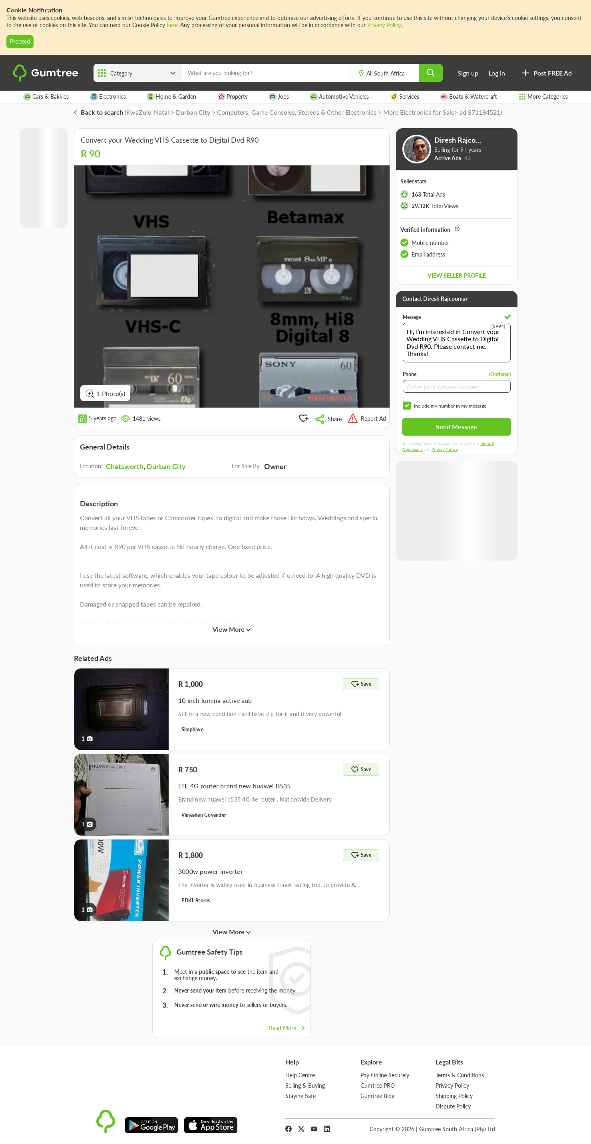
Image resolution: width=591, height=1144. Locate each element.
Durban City (166, 466)
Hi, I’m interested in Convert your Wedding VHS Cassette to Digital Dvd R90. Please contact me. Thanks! (457, 342)
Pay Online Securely (384, 1074)
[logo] (47, 79)
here (172, 25)
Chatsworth (124, 466)
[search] (431, 73)
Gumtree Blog (377, 1095)
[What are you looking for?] (265, 73)
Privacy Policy (384, 25)
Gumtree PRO (377, 1085)
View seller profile (457, 275)
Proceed (20, 41)
